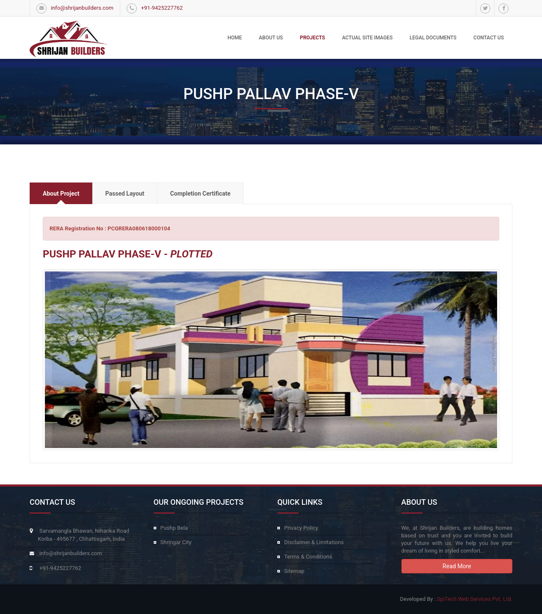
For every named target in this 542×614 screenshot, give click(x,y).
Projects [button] (312, 38)
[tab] (61, 193)
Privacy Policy (301, 528)
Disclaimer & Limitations (314, 542)
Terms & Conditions (308, 556)
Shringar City (176, 542)
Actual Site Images (367, 38)
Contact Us (488, 38)
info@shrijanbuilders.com (82, 8)
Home (234, 38)
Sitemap (294, 571)
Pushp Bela (174, 528)
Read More (456, 566)
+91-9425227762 (162, 8)
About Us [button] (271, 38)
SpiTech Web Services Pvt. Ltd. (474, 599)
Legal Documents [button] (432, 38)
